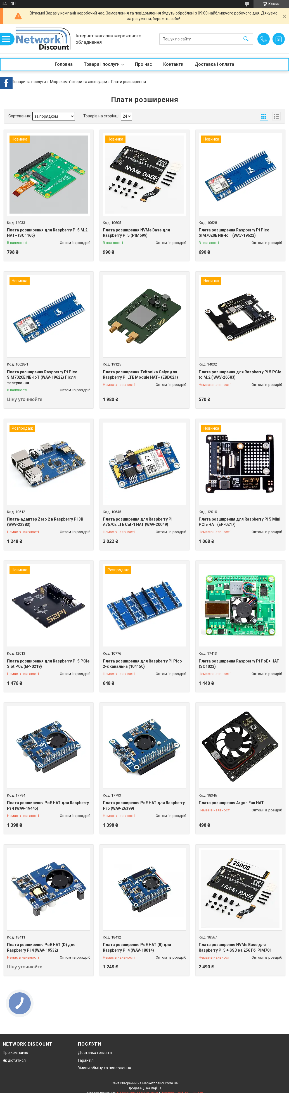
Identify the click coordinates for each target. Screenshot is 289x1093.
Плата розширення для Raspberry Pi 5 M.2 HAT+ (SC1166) (47, 233)
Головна (64, 64)
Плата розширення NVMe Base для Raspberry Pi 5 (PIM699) (136, 233)
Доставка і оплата (214, 64)
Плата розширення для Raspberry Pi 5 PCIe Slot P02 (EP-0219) (48, 664)
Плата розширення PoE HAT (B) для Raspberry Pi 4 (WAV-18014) (137, 947)
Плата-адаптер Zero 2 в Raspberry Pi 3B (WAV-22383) (45, 522)
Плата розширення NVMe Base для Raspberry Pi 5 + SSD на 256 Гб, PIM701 (235, 947)
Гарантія (86, 1060)
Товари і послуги (102, 64)
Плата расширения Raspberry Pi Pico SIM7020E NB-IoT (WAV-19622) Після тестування (42, 377)
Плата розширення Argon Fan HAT (231, 803)
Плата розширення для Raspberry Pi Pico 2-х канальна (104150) (142, 664)
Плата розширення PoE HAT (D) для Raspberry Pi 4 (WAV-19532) (41, 947)
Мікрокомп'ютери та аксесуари (78, 81)
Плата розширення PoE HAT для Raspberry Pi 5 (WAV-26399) (144, 806)
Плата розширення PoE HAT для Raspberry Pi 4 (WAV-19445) (48, 806)
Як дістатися (14, 1060)
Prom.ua (171, 1083)
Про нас (143, 64)
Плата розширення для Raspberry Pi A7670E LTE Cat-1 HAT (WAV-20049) (137, 522)
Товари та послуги (29, 81)
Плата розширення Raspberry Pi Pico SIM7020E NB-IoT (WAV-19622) (234, 233)
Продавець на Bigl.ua (145, 1088)
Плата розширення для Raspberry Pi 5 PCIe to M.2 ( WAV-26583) (240, 375)
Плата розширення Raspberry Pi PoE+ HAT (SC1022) (239, 664)
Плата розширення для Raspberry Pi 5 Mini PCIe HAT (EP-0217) (239, 522)
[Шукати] (246, 39)
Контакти (173, 64)
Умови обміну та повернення (104, 1068)
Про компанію (15, 1052)
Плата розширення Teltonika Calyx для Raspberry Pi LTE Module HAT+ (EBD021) (140, 375)
